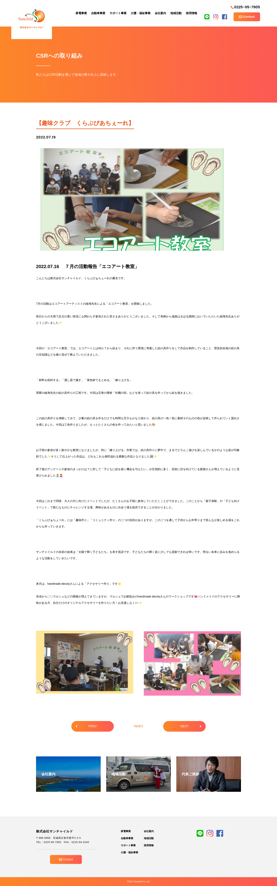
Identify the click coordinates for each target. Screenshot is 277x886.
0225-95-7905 (245, 7)
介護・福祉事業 (141, 13)
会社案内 (160, 13)
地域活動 (176, 13)
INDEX (138, 726)
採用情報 (191, 13)
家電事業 (81, 13)
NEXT (190, 726)
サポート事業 (118, 13)
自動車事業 (98, 13)
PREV (86, 726)
